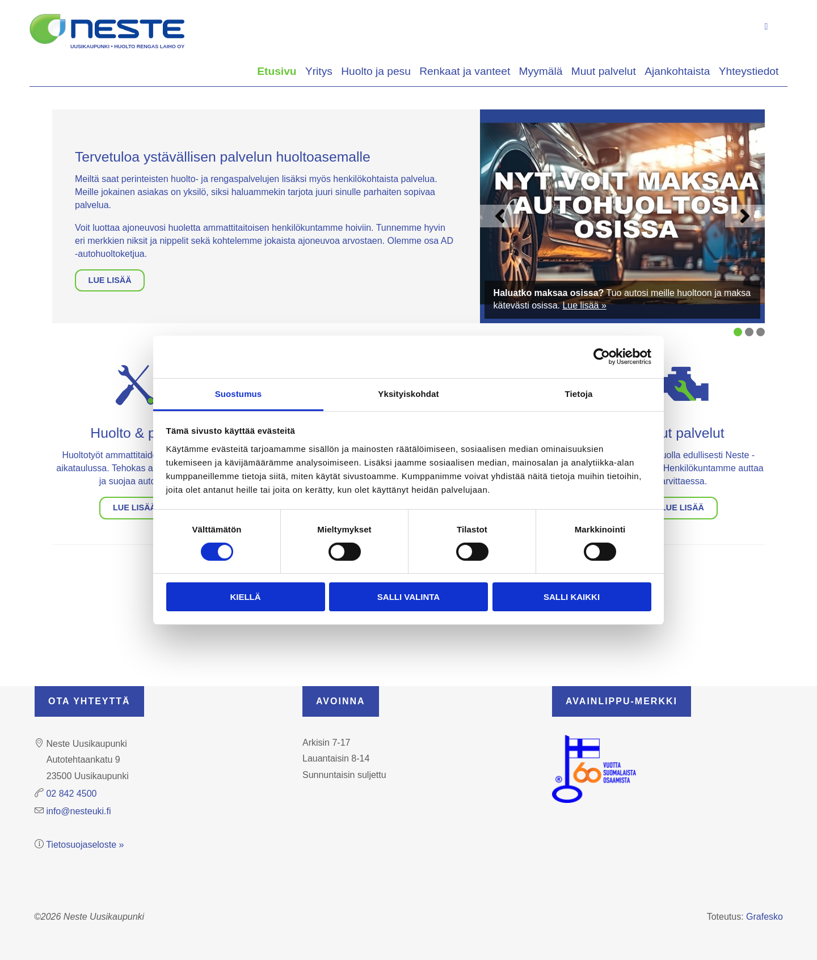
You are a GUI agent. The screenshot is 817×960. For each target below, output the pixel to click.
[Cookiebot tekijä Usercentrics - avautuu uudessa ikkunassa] (601, 356)
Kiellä (245, 597)
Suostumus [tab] (238, 393)
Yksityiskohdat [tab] (408, 393)
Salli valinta (408, 597)
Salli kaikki (572, 597)
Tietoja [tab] (579, 393)
